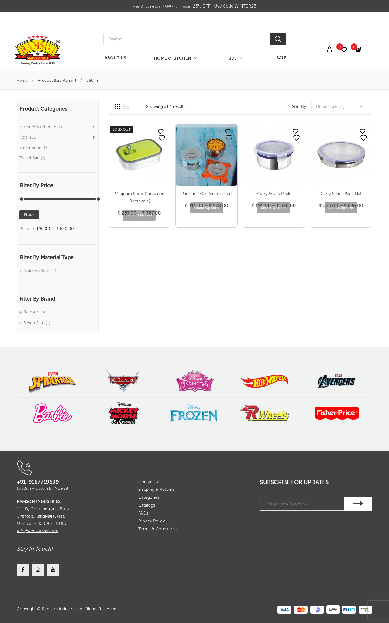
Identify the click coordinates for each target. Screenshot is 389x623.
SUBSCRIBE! (358, 504)
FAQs (143, 513)
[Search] (278, 39)
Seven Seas (34, 323)
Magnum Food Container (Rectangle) (139, 197)
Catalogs (146, 505)
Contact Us (149, 481)
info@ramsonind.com (37, 530)
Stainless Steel (36, 270)
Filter (29, 214)
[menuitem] (115, 58)
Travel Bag (29, 158)
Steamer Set (31, 147)
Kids (23, 137)
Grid (117, 106)
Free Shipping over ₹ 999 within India (162, 6)
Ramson (31, 312)
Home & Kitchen (35, 127)
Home (22, 80)
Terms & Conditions (157, 529)
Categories (148, 497)
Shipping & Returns (156, 489)
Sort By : (300, 106)
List (126, 106)
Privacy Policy (151, 521)
